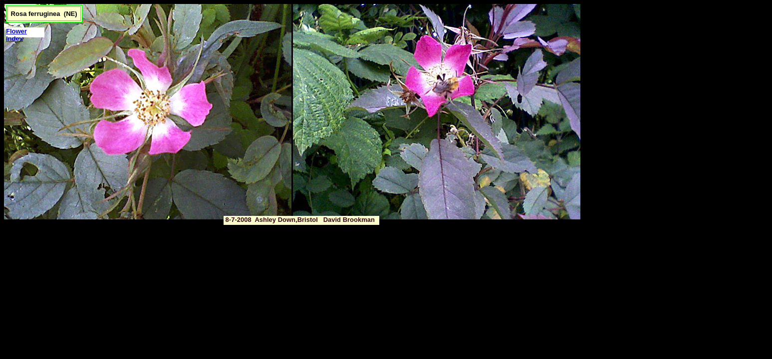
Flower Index (16, 34)
